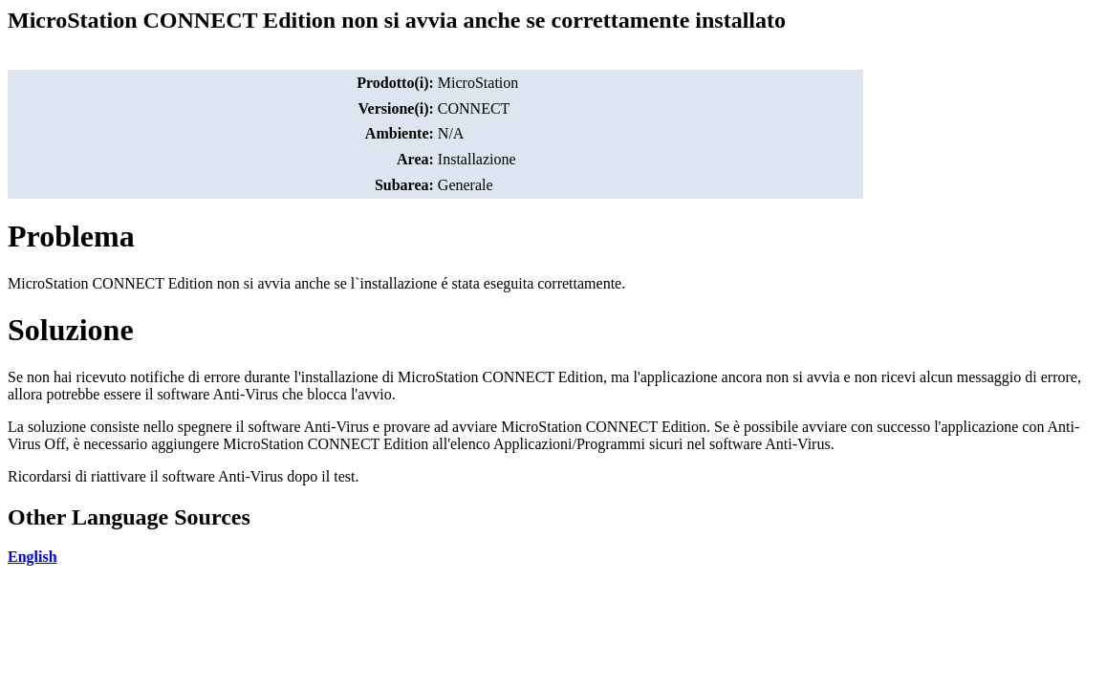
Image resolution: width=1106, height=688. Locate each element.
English (32, 556)
